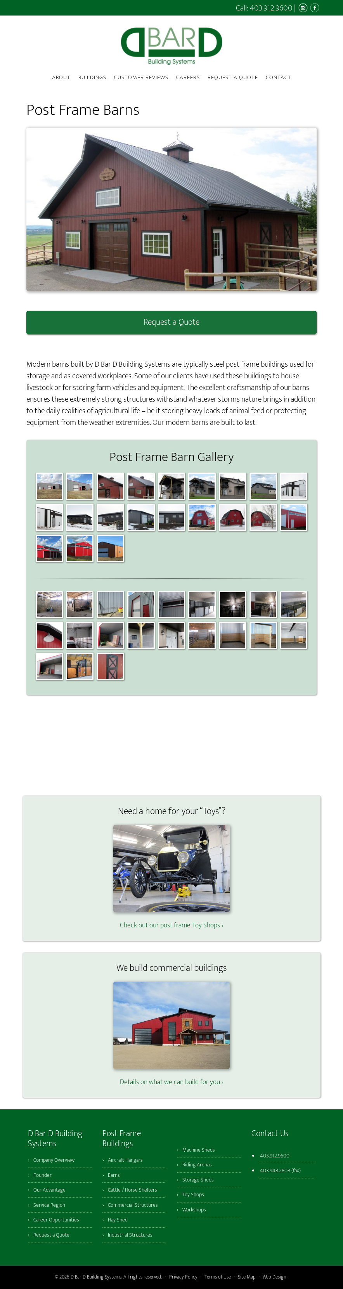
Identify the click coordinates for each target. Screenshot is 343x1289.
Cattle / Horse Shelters (132, 1189)
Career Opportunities (56, 1219)
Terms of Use (217, 1277)
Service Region (49, 1205)
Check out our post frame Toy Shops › (171, 920)
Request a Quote (171, 322)
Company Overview (53, 1160)
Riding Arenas (197, 1164)
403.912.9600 (271, 8)
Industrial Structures (130, 1234)
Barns (114, 1175)
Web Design (274, 1277)
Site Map (247, 1277)
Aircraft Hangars (125, 1160)
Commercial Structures (133, 1205)
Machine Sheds (198, 1149)
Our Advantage (49, 1189)
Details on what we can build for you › (171, 1077)
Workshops (194, 1209)
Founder (42, 1175)
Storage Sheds (198, 1179)
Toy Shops (193, 1194)
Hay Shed (118, 1219)
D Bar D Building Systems (171, 46)
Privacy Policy (183, 1277)
